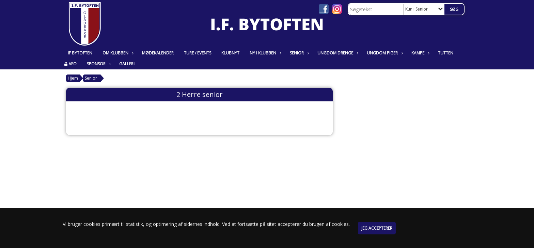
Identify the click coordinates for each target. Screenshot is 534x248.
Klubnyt (230, 53)
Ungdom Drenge (337, 53)
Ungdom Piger (384, 53)
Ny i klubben (265, 53)
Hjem (73, 78)
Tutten (445, 53)
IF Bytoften (80, 53)
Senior (298, 53)
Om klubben (117, 53)
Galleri (127, 64)
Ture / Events (197, 53)
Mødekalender (158, 53)
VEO (73, 64)
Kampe (419, 53)
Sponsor (98, 64)
